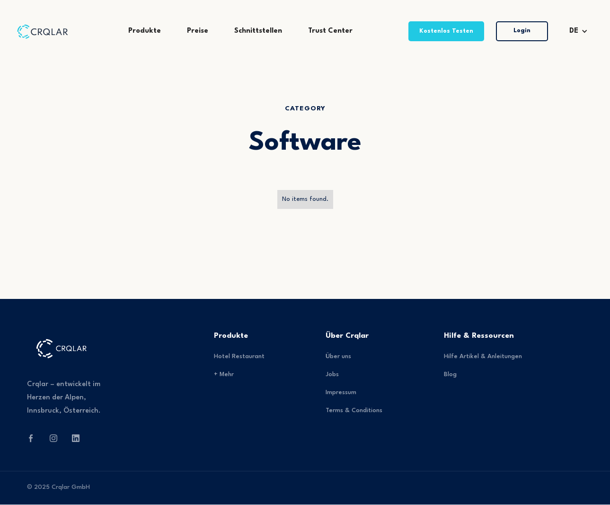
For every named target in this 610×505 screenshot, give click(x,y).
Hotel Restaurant (239, 356)
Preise (197, 31)
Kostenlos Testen (446, 31)
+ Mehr (224, 374)
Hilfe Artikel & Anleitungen (483, 356)
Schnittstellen (258, 31)
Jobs (332, 374)
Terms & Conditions (354, 410)
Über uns (338, 356)
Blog (450, 374)
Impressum (341, 392)
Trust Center (330, 31)
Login (521, 30)
